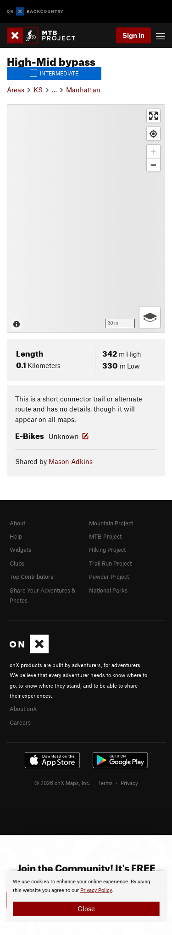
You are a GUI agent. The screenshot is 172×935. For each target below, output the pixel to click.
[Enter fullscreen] (153, 116)
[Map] (86, 218)
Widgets (20, 549)
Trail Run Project (110, 563)
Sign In (133, 35)
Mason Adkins (71, 461)
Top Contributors (31, 576)
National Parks (108, 590)
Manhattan (83, 89)
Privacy (129, 783)
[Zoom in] (153, 151)
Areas (15, 89)
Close (86, 908)
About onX (23, 708)
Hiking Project (107, 549)
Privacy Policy (96, 890)
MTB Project (105, 536)
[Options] (149, 317)
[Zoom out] (153, 164)
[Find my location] (153, 133)
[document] (86, 896)
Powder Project (109, 576)
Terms (105, 783)
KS (38, 89)
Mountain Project (111, 523)
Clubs (17, 563)
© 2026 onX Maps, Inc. (62, 783)
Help (16, 536)
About (17, 523)
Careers (20, 722)
